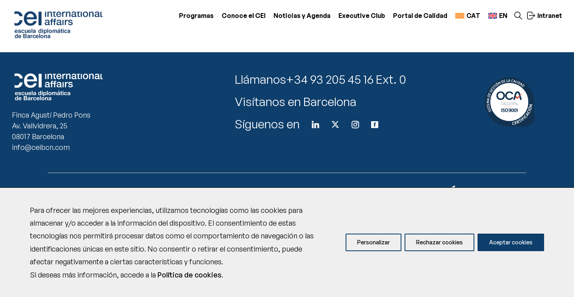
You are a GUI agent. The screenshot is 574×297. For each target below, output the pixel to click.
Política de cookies (189, 274)
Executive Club (361, 16)
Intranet (544, 16)
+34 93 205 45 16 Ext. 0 (346, 79)
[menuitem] (467, 16)
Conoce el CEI (243, 16)
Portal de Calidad (420, 16)
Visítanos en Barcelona (295, 101)
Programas (196, 16)
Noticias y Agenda (301, 16)
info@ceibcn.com (41, 147)
